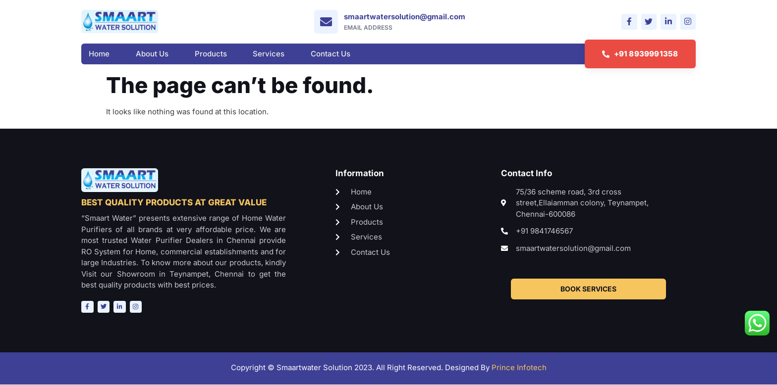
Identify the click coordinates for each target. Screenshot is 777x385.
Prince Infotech (519, 368)
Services (268, 54)
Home (99, 54)
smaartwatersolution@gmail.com (404, 16)
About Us (152, 54)
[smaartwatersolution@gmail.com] (325, 22)
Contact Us (330, 54)
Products (211, 54)
